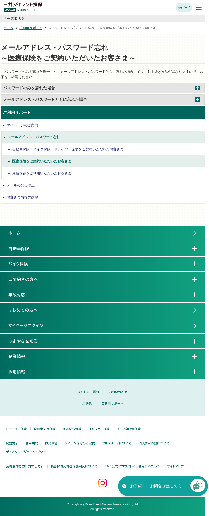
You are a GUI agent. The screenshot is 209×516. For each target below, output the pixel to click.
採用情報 (20, 371)
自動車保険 (23, 248)
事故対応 (20, 294)
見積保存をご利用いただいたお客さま (41, 173)
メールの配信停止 (21, 185)
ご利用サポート (30, 27)
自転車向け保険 (45, 428)
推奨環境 (51, 443)
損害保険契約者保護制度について (74, 466)
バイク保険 (22, 263)
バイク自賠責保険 (128, 428)
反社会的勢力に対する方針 (25, 466)
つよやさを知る (27, 341)
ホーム (8, 27)
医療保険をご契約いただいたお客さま (41, 161)
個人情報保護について (154, 443)
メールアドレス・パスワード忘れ (34, 137)
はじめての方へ (23, 310)
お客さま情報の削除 (22, 197)
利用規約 (32, 443)
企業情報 (20, 356)
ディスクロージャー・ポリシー (26, 451)
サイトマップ (175, 466)
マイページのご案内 (22, 125)
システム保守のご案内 (80, 443)
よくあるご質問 (88, 391)
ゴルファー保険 (98, 428)
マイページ (184, 7)
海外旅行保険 (72, 428)
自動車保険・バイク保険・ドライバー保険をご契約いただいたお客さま (68, 149)
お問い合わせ (118, 391)
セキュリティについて (117, 443)
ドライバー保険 (16, 428)
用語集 (87, 403)
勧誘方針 (12, 443)
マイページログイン (26, 326)
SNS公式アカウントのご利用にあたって (132, 466)
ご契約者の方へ (27, 279)
